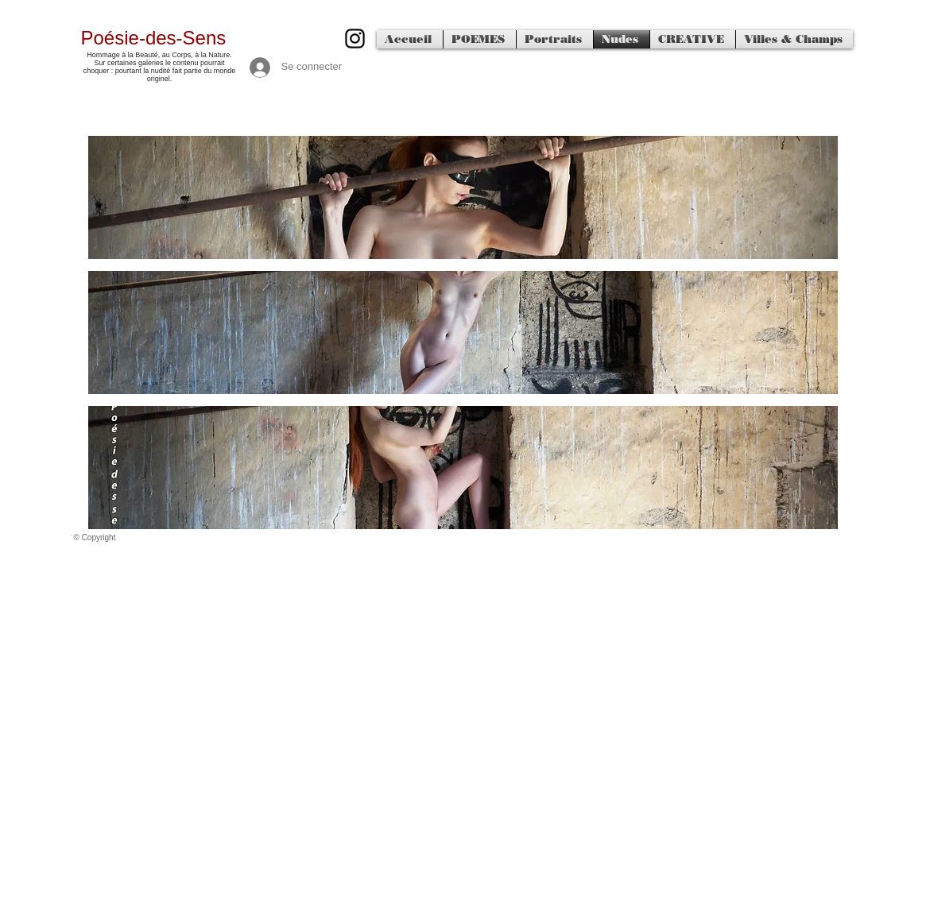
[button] (463, 197)
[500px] (355, 38)
